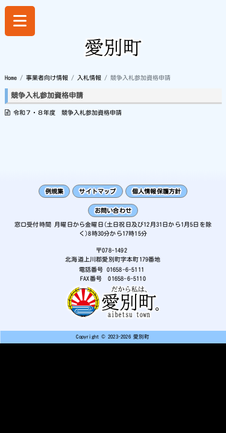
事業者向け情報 (47, 78)
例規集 (54, 191)
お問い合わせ (113, 210)
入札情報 (89, 78)
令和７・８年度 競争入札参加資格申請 (67, 112)
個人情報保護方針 (156, 191)
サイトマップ (97, 191)
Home (11, 78)
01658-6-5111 (125, 269)
